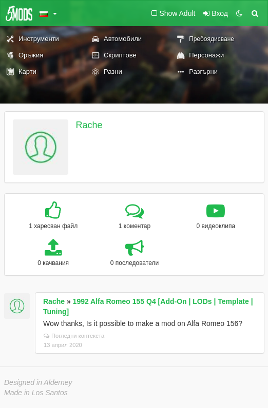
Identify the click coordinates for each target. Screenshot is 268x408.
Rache (89, 125)
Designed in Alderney (38, 382)
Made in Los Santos (36, 393)
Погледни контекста (74, 336)
